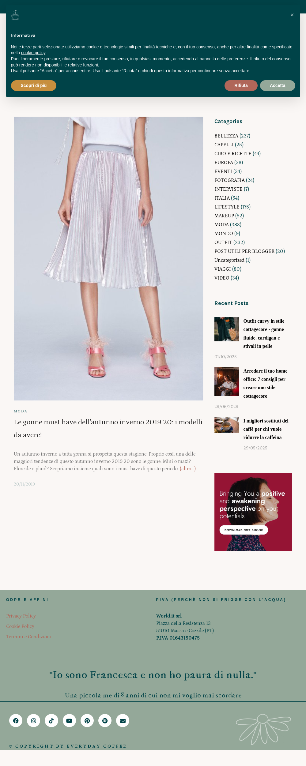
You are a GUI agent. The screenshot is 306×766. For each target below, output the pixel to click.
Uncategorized (229, 260)
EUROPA (223, 162)
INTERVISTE (228, 189)
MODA (21, 411)
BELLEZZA (226, 136)
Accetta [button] (277, 85)
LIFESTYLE (227, 207)
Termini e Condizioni (28, 637)
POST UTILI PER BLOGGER (244, 251)
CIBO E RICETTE (232, 153)
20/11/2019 (24, 484)
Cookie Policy (20, 626)
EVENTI (223, 171)
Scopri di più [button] (34, 85)
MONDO (223, 233)
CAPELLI (224, 145)
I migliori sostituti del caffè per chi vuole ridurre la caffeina (266, 429)
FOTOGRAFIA (229, 180)
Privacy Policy (21, 616)
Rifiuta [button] (241, 85)
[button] (292, 15)
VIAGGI (222, 269)
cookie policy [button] (33, 52)
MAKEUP (224, 216)
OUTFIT (223, 242)
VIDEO (221, 278)
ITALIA (222, 198)
